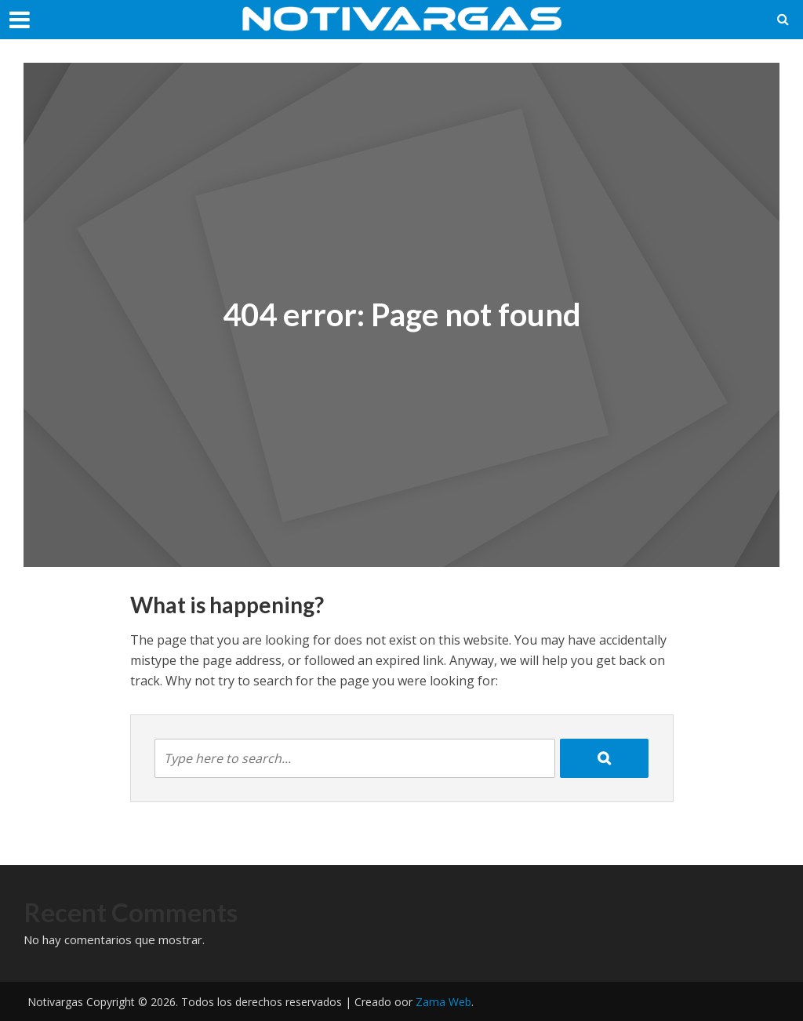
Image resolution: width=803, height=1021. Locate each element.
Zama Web (443, 1001)
